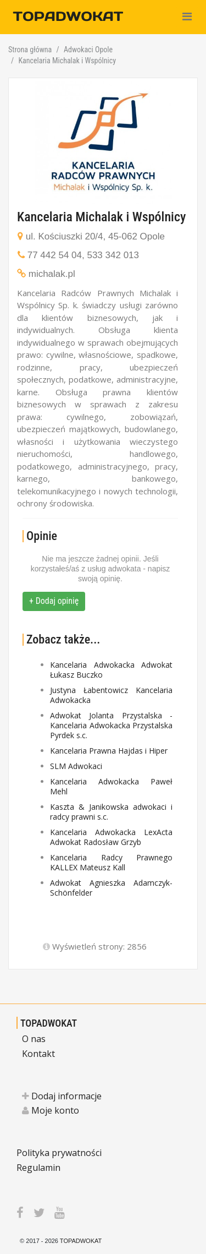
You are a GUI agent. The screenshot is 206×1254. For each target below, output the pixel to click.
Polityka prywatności (59, 1153)
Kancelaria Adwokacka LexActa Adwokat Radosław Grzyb (111, 837)
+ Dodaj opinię (54, 601)
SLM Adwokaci (76, 766)
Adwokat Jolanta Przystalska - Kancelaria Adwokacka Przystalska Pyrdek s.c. (111, 725)
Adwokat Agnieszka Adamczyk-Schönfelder (111, 887)
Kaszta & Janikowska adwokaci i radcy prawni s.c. (111, 812)
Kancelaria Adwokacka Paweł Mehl (111, 786)
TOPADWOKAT (48, 1023)
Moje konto (50, 1110)
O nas (34, 1039)
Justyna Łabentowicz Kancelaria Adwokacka (111, 695)
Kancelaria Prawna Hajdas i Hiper (109, 750)
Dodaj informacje (62, 1096)
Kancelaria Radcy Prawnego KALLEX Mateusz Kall (111, 862)
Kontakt (38, 1054)
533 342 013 (113, 255)
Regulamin (38, 1168)
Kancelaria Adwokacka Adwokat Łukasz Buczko (111, 669)
